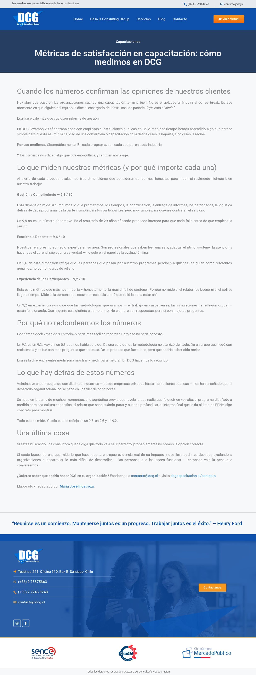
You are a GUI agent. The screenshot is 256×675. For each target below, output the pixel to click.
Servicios (144, 19)
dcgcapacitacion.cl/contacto (193, 476)
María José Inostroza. (77, 486)
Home (78, 19)
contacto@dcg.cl (144, 476)
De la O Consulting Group (109, 19)
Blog (161, 19)
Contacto (180, 19)
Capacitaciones (128, 41)
